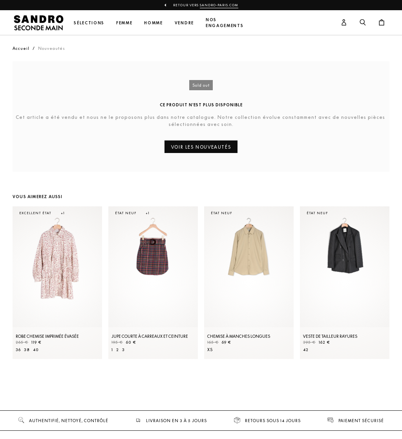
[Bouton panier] (381, 22)
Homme (153, 23)
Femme (124, 23)
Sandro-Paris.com (219, 5)
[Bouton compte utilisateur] (344, 22)
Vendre (184, 23)
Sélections (89, 23)
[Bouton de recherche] (363, 22)
